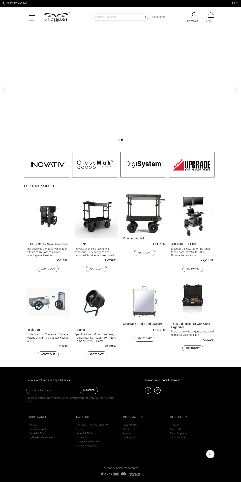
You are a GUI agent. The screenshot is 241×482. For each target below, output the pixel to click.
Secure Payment (178, 433)
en (237, 3)
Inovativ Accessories (86, 445)
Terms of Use (176, 429)
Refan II (80, 329)
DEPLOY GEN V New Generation (47, 244)
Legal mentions (131, 425)
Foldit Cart (33, 329)
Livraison (174, 425)
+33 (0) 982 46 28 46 (16, 3)
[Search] (121, 17)
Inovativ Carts (83, 437)
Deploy (79, 429)
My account (129, 437)
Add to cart (48, 268)
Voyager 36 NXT (133, 238)
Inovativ (33, 425)
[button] (18, 87)
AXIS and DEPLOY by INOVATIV (92, 425)
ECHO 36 (81, 244)
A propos (127, 433)
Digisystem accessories (41, 437)
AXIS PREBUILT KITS (184, 244)
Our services (129, 429)
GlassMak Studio (37, 433)
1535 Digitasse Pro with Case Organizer (190, 325)
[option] (120, 87)
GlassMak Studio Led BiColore (143, 324)
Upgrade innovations (39, 429)
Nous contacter (178, 437)
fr (233, 3)
